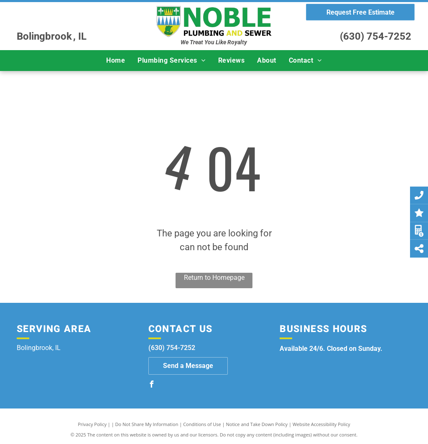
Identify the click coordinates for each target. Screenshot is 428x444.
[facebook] (151, 385)
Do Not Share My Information (146, 424)
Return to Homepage (214, 278)
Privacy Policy (92, 424)
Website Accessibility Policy (321, 424)
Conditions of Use (202, 424)
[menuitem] (115, 61)
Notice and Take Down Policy (257, 424)
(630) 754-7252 (375, 36)
